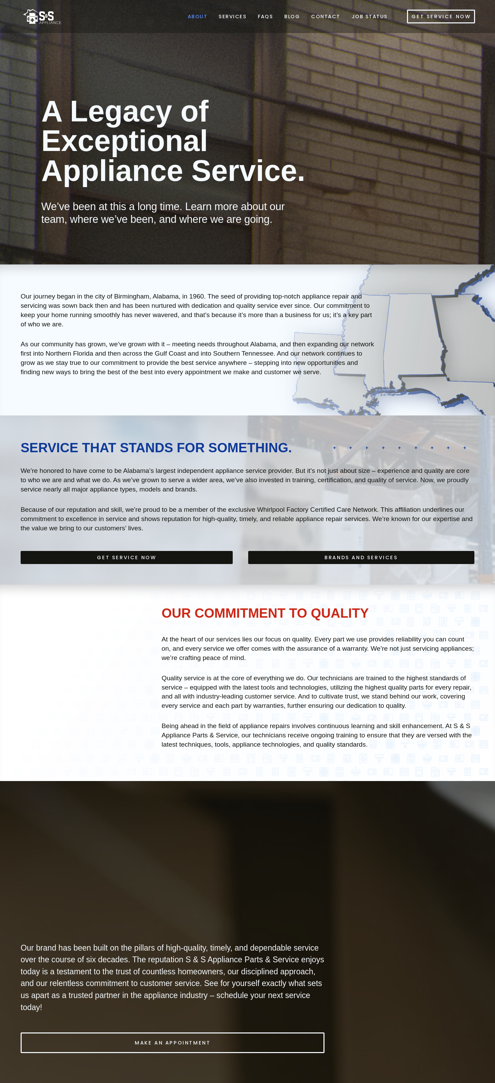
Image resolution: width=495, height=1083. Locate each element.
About (198, 16)
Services (232, 16)
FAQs (265, 16)
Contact (325, 16)
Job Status (370, 16)
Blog (292, 16)
